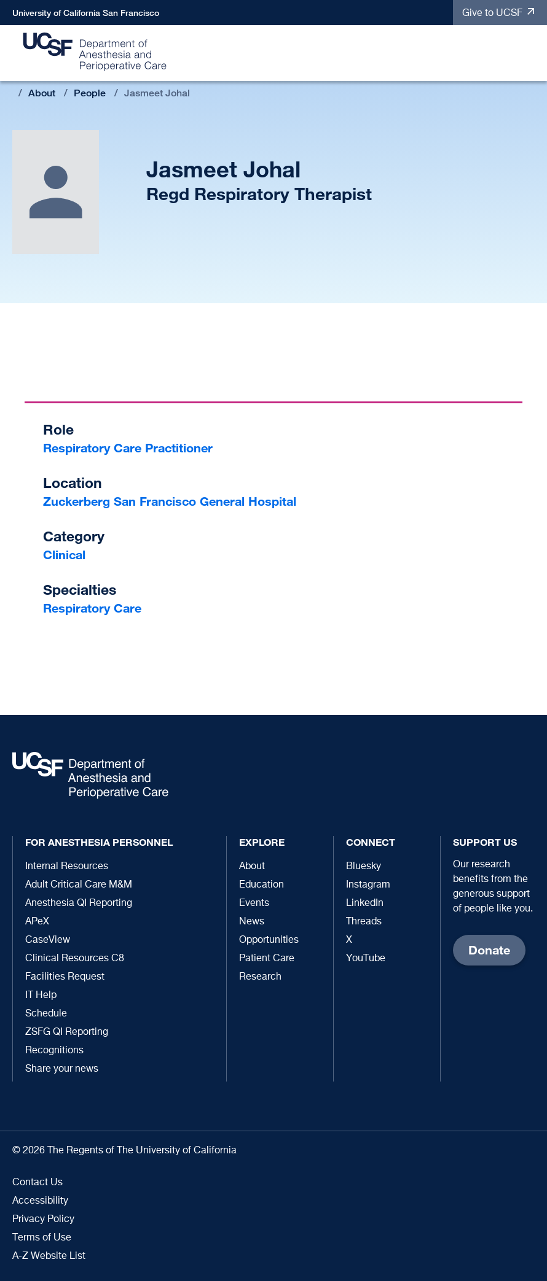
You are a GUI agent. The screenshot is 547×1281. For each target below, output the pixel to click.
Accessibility (40, 1201)
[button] (532, 54)
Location (72, 482)
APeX (37, 922)
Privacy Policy (43, 1220)
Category (73, 536)
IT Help (41, 995)
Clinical (64, 554)
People (90, 93)
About (41, 93)
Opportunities (269, 940)
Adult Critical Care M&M (78, 885)
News (251, 922)
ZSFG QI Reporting (66, 1032)
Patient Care (266, 959)
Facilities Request (64, 977)
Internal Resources (66, 867)
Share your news (61, 1069)
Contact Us (37, 1183)
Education (261, 885)
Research (260, 977)
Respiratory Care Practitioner (128, 447)
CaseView (47, 940)
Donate (489, 950)
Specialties (79, 589)
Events (254, 903)
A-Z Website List (48, 1256)
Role (58, 429)
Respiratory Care (92, 608)
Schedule (46, 1014)
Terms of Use (41, 1238)
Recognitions (54, 1051)
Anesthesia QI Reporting (78, 903)
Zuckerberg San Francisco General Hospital (169, 501)
